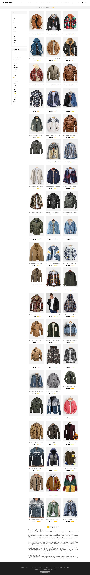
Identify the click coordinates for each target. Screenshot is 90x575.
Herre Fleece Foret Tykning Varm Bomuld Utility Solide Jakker (39, 263)
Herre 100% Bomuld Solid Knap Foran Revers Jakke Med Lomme (39, 340)
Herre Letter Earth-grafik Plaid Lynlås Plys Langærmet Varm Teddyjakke (74, 314)
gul (14, 23)
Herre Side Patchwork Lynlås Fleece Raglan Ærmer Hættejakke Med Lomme (41, 58)
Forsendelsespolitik (43, 567)
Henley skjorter (16, 59)
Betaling (22, 567)
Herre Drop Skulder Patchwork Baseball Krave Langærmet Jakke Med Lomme (58, 519)
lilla (14, 29)
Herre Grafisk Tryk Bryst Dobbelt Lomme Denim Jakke (71, 237)
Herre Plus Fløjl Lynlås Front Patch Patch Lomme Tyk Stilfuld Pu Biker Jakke (58, 212)
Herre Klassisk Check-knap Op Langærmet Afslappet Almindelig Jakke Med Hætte (76, 186)
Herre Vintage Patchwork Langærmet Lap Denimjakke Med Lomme (56, 161)
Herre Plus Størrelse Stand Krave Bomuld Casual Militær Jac (39, 284)
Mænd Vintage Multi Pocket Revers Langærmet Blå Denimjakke (56, 237)
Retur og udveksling (33, 567)
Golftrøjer (15, 61)
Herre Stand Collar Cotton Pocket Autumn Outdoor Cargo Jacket (73, 386)
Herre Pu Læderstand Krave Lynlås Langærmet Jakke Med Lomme (73, 135)
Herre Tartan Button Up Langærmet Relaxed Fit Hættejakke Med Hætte (57, 289)
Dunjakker (15, 95)
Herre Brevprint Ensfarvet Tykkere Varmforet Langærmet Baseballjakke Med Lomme (59, 186)
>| (58, 527)
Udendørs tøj (15, 97)
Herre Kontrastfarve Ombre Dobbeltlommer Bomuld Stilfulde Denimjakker (74, 340)
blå (14, 20)
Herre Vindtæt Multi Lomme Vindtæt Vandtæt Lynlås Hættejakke (39, 237)
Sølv (14, 38)
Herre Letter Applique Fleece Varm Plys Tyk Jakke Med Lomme (56, 58)
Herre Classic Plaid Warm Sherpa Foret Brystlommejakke (72, 263)
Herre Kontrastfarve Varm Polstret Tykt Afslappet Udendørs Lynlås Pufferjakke (58, 468)
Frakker (15, 89)
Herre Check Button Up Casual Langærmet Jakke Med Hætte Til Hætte (57, 109)
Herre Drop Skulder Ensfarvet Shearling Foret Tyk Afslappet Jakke (39, 391)
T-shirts (15, 65)
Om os (50, 567)
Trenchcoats (16, 81)
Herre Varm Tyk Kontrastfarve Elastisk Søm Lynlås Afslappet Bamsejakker (58, 340)
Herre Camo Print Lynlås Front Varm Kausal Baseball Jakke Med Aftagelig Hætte (76, 212)
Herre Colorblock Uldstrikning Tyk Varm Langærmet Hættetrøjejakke (57, 417)
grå (14, 36)
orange (15, 27)
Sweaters (15, 54)
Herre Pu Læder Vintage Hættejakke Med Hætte (70, 84)
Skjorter (15, 63)
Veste (15, 91)
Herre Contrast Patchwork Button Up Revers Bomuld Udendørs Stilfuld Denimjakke (76, 109)
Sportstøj (14, 99)
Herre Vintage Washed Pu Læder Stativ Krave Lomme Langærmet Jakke (57, 442)
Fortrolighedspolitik (58, 567)
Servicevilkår (66, 567)
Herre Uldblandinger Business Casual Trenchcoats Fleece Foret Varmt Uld (75, 442)
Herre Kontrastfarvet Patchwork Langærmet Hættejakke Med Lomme (40, 135)
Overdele (14, 53)
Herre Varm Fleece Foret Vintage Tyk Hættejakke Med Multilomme (40, 442)
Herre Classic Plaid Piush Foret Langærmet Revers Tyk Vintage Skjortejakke (41, 314)
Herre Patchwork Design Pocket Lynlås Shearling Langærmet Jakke (57, 135)
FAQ (27, 567)
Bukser (15, 75)
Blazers (15, 87)
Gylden (15, 40)
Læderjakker (16, 79)
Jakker (15, 93)
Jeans (15, 71)
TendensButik (37, 569)
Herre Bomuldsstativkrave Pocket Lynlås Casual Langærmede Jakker (57, 84)
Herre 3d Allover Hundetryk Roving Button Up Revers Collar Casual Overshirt (41, 212)
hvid (14, 18)
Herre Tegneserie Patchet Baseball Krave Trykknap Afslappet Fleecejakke (74, 468)
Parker (15, 83)
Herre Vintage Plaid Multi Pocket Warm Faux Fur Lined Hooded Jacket (40, 84)
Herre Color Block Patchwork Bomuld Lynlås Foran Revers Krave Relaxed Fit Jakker (59, 263)
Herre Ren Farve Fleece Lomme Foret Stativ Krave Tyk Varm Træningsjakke (75, 289)
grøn (15, 25)
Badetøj (14, 101)
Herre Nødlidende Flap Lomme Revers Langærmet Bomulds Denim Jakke (74, 519)
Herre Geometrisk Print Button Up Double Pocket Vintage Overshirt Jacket (41, 109)
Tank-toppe (16, 67)
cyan (15, 42)
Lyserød (15, 31)
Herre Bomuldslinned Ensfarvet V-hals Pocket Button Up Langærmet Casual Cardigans (43, 186)
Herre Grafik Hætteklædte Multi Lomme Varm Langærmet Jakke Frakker (40, 417)
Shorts (15, 73)
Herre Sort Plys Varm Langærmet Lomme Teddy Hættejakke (55, 314)
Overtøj (47, 7)
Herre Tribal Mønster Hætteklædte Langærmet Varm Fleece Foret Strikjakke (41, 519)
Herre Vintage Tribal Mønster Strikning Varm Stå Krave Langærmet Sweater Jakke (42, 468)
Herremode (41, 7)
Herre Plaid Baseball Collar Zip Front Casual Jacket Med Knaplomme (74, 161)
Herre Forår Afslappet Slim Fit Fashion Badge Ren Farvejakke (39, 156)
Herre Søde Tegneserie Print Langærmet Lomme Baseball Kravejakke (74, 417)
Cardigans (15, 85)
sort (14, 16)
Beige (15, 34)
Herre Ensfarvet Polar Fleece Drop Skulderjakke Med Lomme (55, 391)
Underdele (14, 69)
